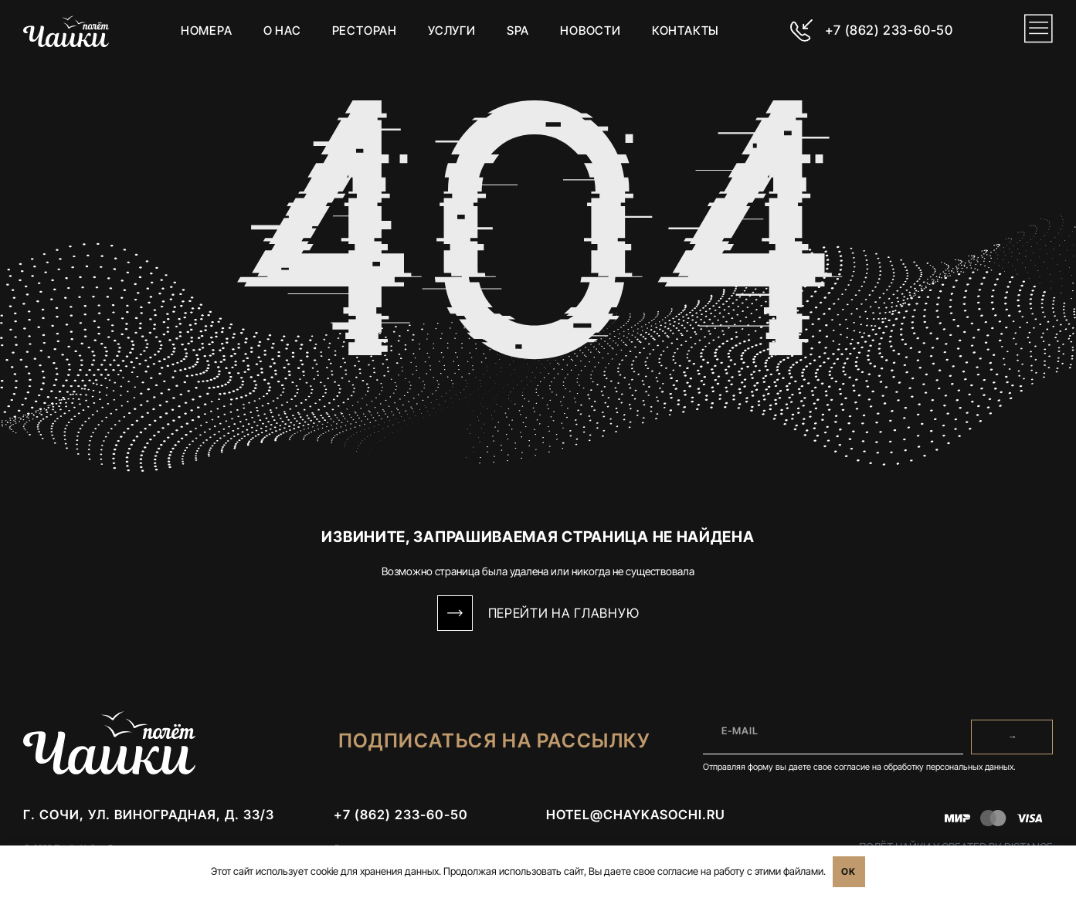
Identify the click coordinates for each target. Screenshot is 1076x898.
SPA (516, 30)
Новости (589, 30)
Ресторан (363, 30)
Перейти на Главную (564, 613)
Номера (205, 30)
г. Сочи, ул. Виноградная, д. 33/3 (148, 819)
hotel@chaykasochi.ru (635, 819)
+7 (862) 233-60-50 (886, 30)
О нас (281, 30)
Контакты (684, 30)
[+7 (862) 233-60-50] (799, 31)
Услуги (451, 30)
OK (848, 871)
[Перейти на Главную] (455, 613)
